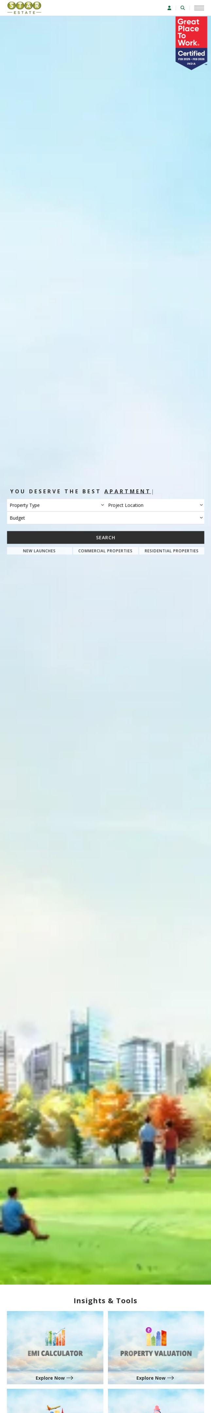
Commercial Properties (106, 550)
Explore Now (50, 1378)
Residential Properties (172, 550)
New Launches (39, 550)
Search (105, 537)
